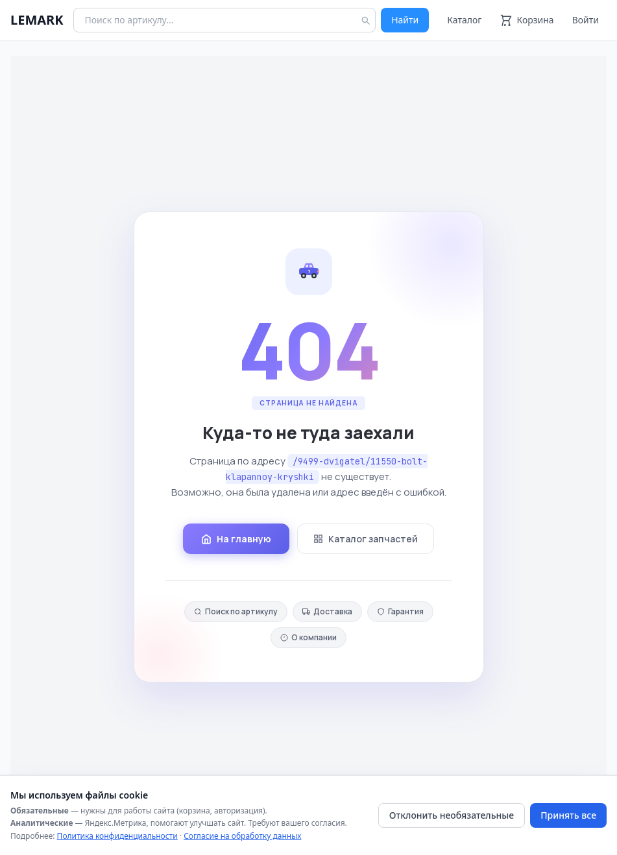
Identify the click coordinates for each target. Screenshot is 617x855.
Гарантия (400, 611)
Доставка (327, 611)
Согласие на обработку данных (242, 835)
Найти (404, 20)
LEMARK (36, 20)
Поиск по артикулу (236, 611)
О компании (308, 637)
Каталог (464, 20)
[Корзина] (526, 20)
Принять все (568, 815)
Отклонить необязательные (451, 815)
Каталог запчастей (365, 539)
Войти (585, 20)
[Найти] (365, 20)
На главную (236, 539)
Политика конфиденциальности (117, 835)
